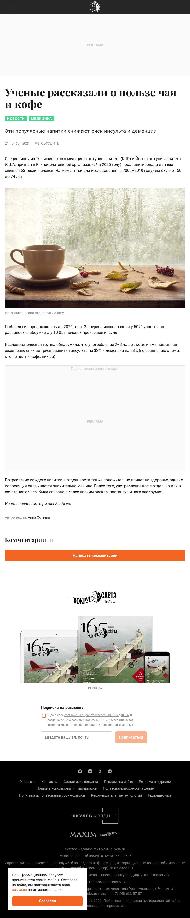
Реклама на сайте (118, 782)
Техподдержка (159, 795)
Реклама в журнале (155, 782)
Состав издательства (81, 782)
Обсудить (47, 143)
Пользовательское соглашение (128, 788)
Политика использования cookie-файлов (52, 795)
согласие (19, 889)
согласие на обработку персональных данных (96, 715)
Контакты (49, 782)
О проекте (27, 782)
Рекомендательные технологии (116, 795)
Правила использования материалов (66, 788)
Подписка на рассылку (62, 707)
